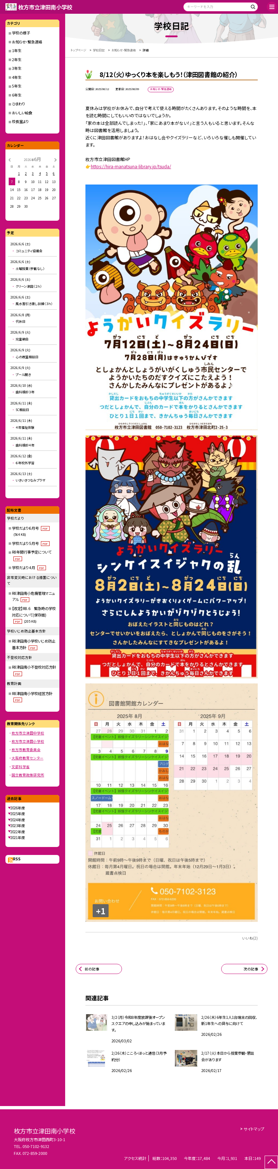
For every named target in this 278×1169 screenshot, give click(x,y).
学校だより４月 (29, 567)
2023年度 (17, 825)
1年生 (16, 50)
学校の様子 (21, 32)
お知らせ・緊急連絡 (27, 42)
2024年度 (17, 819)
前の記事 (92, 968)
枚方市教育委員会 (26, 749)
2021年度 (17, 837)
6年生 (16, 95)
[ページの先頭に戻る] (271, 1162)
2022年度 (17, 831)
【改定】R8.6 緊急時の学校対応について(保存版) (34, 615)
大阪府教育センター (27, 758)
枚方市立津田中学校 (28, 733)
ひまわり (18, 103)
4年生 (16, 77)
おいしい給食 (22, 112)
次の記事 (251, 968)
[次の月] (55, 159)
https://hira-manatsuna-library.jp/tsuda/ (131, 166)
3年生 (16, 68)
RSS (17, 858)
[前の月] (9, 159)
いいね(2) (250, 938)
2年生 (16, 59)
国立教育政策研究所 (28, 775)
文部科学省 (21, 766)
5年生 (16, 86)
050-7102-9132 (35, 1146)
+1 (100, 910)
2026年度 (17, 807)
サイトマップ (254, 1129)
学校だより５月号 (30, 543)
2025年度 (17, 813)
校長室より (20, 121)
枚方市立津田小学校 (28, 741)
